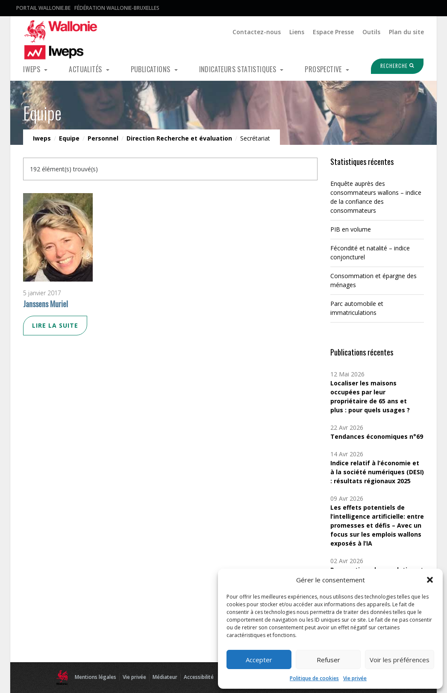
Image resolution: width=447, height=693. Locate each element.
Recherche (392, 66)
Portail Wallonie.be (43, 8)
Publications (151, 69)
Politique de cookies (314, 678)
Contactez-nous (256, 32)
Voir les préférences (399, 659)
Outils (371, 32)
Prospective (324, 69)
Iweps (32, 69)
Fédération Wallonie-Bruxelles (116, 8)
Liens (296, 32)
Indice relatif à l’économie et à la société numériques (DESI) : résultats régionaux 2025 (377, 472)
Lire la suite (55, 325)
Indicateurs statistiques (238, 69)
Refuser (328, 659)
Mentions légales (95, 677)
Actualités (86, 69)
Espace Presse (333, 32)
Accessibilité (199, 677)
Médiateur (165, 677)
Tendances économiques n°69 (376, 436)
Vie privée (355, 678)
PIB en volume (350, 229)
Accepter (259, 659)
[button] (430, 580)
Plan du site (406, 32)
